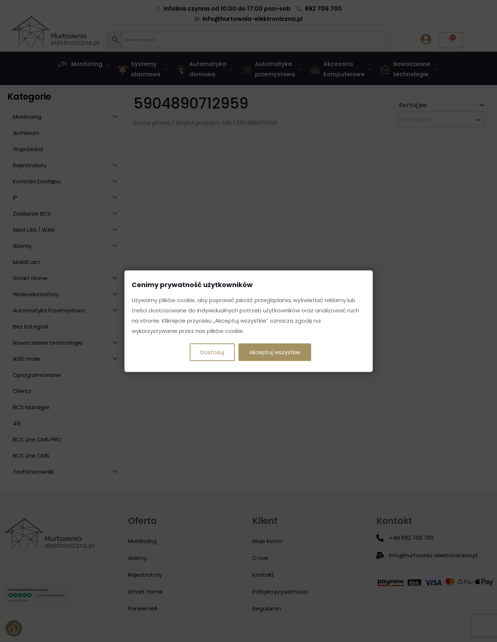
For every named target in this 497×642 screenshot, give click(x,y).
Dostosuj (212, 352)
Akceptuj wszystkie (274, 352)
